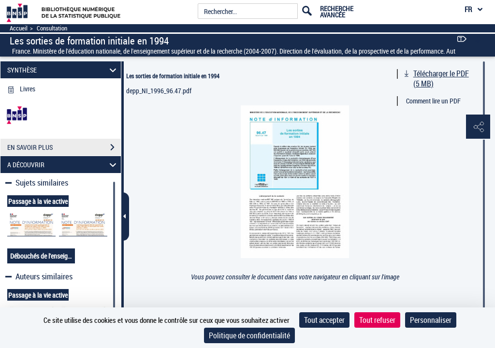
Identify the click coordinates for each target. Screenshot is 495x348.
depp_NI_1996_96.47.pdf (158, 90)
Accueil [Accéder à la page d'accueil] (19, 28)
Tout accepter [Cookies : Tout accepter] (324, 320)
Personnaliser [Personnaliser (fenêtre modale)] (430, 320)
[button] (478, 127)
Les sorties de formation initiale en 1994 (172, 76)
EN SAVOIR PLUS (64, 147)
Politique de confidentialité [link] (249, 335)
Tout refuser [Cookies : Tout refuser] (377, 320)
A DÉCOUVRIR (63, 164)
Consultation (52, 28)
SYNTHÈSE (63, 69)
